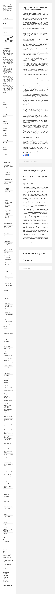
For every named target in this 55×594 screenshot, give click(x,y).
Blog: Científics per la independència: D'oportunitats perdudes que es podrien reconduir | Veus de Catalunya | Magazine (35, 178)
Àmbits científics (6, 254)
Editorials (4, 489)
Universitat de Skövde (9, 220)
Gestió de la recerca (7, 512)
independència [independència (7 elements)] (7, 563)
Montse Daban (6, 373)
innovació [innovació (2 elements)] (4, 564)
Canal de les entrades (6, 541)
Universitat (6, 252)
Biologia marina (7, 266)
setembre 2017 (5, 140)
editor (32, 161)
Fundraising (7, 324)
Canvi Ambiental (8, 274)
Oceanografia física (8, 283)
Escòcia (6, 186)
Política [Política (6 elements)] (5, 573)
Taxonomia (7, 264)
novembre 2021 (5, 99)
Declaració (5, 16)
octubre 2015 (5, 149)
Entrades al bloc (6, 15)
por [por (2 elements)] (6, 578)
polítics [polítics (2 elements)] (4, 578)
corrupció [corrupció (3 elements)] (7, 554)
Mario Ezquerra (6, 367)
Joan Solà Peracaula (7, 346)
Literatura (6, 296)
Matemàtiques (7, 316)
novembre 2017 (5, 137)
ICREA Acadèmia (6, 233)
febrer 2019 (5, 114)
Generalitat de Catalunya (8, 223)
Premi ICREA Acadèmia (8, 454)
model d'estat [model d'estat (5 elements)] (6, 570)
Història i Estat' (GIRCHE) (8, 229)
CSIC (4, 176)
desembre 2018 (5, 118)
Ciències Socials (6, 290)
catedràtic (5, 385)
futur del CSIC (6, 511)
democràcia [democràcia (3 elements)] (8, 555)
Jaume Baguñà (6, 343)
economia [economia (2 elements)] (4, 557)
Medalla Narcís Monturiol (8, 426)
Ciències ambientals (8, 273)
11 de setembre (6, 492)
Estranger (5, 185)
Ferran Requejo (6, 337)
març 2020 (5, 102)
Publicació (5, 246)
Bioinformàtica (7, 259)
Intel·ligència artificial (8, 314)
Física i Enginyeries (7, 301)
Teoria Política (7, 300)
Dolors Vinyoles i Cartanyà (8, 333)
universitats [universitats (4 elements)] (9, 585)
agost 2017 (5, 142)
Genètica (6, 278)
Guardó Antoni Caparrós (8, 416)
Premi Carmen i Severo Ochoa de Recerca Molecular (8, 446)
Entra (4, 539)
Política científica (7, 516)
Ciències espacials (7, 303)
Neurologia (6, 281)
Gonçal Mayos (6, 339)
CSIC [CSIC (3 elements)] (10, 554)
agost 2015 (5, 152)
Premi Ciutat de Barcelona (8, 448)
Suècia (6, 219)
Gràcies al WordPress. (26, 268)
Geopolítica (5, 522)
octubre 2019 (5, 107)
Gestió (5, 323)
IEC (4, 235)
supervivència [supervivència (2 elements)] (7, 584)
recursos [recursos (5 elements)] (5, 582)
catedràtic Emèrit (7, 403)
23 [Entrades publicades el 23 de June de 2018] (10, 40)
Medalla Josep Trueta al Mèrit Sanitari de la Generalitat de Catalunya (8, 423)
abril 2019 (5, 111)
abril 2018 (5, 130)
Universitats (6, 520)
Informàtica (7, 312)
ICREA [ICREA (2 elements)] (4, 561)
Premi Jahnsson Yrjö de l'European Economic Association (8, 459)
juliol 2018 (5, 125)
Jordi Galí (5, 351)
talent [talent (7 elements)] (5, 585)
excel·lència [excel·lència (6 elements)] (6, 559)
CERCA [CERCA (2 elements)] (4, 554)
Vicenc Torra (6, 380)
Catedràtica (6, 170)
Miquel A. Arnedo (7, 369)
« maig (4, 44)
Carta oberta (6, 499)
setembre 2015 (5, 151)
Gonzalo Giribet (6, 341)
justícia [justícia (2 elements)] (8, 566)
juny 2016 (4, 147)
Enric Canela (6, 336)
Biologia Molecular (8, 267)
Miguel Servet (6, 241)
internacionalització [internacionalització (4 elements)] (7, 565)
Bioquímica (6, 271)
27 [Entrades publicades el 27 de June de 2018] (6, 41)
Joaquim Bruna (6, 348)
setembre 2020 (5, 100)
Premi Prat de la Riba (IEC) (8, 471)
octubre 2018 (5, 121)
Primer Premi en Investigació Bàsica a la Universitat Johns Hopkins (8, 482)
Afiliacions (5, 160)
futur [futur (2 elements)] (8, 560)
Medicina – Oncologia (8, 280)
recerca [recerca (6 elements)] (5, 580)
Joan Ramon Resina (7, 344)
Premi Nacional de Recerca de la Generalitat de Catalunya (7, 530)
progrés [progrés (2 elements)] (8, 578)
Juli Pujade (5, 360)
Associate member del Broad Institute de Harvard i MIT (8, 166)
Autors (4, 326)
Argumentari (6, 494)
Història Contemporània (8, 390)
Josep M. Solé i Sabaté (7, 358)
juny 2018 (4, 126)
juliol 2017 (5, 144)
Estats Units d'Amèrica (8, 191)
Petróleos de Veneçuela (8, 179)
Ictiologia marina (8, 262)
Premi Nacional (6, 467)
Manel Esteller (6, 363)
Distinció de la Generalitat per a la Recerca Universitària (8, 406)
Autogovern (6, 496)
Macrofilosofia (7, 298)
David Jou (5, 331)
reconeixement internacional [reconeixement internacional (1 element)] (6, 581)
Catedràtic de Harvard (7, 169)
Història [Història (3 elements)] (11, 560)
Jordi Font (5, 350)
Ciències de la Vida (7, 255)
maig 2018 (5, 128)
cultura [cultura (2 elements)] (4, 555)
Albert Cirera (6, 328)
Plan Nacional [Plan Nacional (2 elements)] (7, 572)
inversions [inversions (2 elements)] (5, 566)
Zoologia (6, 288)
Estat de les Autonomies (8, 506)
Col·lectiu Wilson (6, 174)
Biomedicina (7, 269)
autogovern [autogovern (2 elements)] (5, 551)
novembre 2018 (5, 119)
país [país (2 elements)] (4, 572)
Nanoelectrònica (7, 317)
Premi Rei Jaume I (7, 474)
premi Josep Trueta (7, 462)
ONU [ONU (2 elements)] (8, 571)
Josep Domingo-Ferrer (7, 355)
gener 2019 (5, 116)
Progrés (4, 533)
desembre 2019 (5, 104)
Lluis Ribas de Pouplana (8, 362)
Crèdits (4, 391)
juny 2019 (4, 109)
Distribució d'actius (7, 504)
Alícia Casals (6, 329)
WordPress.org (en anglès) (7, 544)
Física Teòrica (7, 310)
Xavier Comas (6, 382)
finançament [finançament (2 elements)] (5, 560)
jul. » (6, 44)
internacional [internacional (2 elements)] (9, 564)
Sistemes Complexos (8, 285)
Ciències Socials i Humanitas (8, 387)
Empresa (5, 177)
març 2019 (5, 112)
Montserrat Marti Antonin (7, 59)
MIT (6, 200)
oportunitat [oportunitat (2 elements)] (10, 571)
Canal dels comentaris (6, 543)
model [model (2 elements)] (8, 568)
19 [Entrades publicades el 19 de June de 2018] (5, 40)
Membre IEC (5, 526)
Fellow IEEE (6, 414)
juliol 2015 (5, 154)
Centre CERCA (6, 172)
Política (4, 527)
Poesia (5, 514)
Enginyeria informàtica (8, 308)
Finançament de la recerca (8, 508)
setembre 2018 (5, 123)
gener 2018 (5, 133)
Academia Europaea (7, 400)
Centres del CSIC (6, 501)
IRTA (4, 524)
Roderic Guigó (6, 378)
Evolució (6, 276)
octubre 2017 (5, 138)
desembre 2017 (5, 135)
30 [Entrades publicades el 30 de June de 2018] (10, 41)
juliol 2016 (5, 145)
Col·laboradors (5, 18)
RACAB (5, 247)
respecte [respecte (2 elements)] (11, 582)
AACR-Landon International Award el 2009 (7, 397)
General (4, 491)
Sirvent (4, 50)
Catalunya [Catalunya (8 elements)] (6, 553)
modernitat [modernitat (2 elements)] (5, 571)
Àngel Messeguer (7, 257)
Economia (6, 292)
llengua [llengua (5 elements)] (5, 568)
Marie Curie (6, 239)
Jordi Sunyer (6, 353)
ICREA (5, 231)
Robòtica (6, 319)
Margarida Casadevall (7, 365)
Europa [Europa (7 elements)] (9, 557)
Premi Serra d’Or (7, 476)
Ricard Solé (6, 377)
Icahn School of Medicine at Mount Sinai (8, 197)
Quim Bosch (6, 375)
